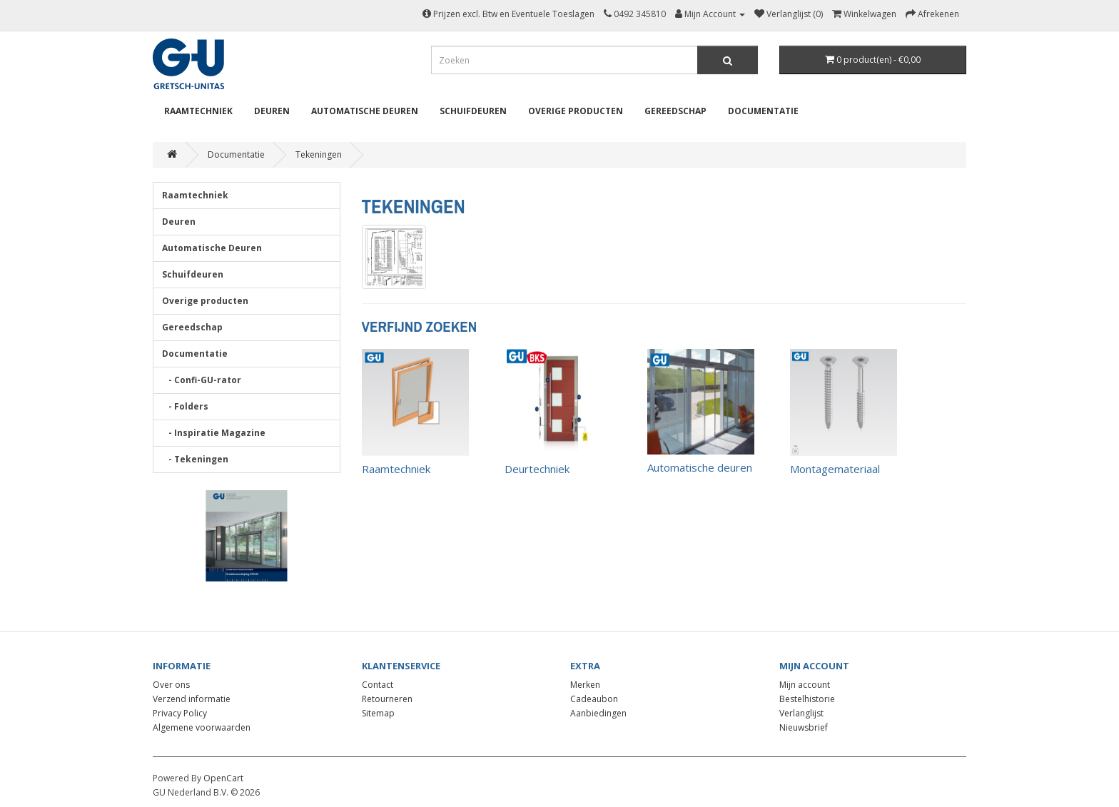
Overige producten (575, 111)
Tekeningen (318, 154)
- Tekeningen (195, 459)
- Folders (185, 406)
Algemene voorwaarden (201, 727)
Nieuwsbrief (803, 727)
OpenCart (223, 778)
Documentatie (763, 111)
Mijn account (804, 685)
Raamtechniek (198, 111)
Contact (377, 685)
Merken (585, 685)
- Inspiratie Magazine (213, 433)
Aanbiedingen (598, 713)
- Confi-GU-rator (201, 380)
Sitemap (378, 713)
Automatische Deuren (364, 111)
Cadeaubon (594, 699)
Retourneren (387, 699)
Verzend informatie (192, 699)
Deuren (272, 111)
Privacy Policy (180, 713)
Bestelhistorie (807, 699)
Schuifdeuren (473, 111)
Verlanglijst (801, 713)
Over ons (171, 685)
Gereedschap (675, 111)
